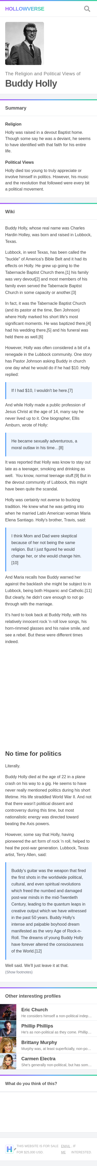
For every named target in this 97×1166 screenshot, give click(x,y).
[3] (73, 292)
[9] (76, 475)
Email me (65, 1149)
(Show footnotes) (19, 972)
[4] (88, 323)
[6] (41, 337)
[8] (61, 448)
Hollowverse (24, 9)
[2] (37, 279)
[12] (38, 951)
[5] (49, 330)
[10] (14, 563)
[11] (88, 590)
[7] (70, 390)
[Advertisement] (48, 697)
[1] (67, 272)
